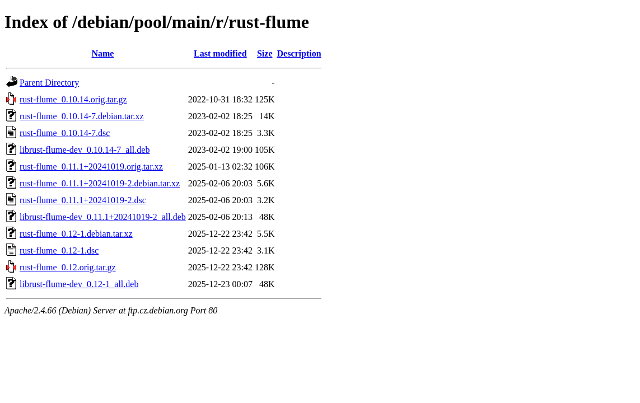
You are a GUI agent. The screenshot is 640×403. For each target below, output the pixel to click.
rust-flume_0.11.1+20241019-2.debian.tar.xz (100, 183)
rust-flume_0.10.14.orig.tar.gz (73, 99)
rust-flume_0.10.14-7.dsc (65, 133)
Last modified (220, 53)
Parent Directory (49, 82)
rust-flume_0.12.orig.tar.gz (68, 267)
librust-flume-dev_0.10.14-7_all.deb (85, 149)
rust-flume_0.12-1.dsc (59, 250)
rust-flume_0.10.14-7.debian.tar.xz (82, 116)
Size (265, 53)
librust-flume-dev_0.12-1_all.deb (79, 284)
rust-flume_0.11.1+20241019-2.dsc (83, 200)
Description (299, 53)
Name (102, 53)
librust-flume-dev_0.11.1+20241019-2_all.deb (103, 217)
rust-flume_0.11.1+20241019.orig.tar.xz (91, 166)
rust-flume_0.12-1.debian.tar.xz (76, 233)
